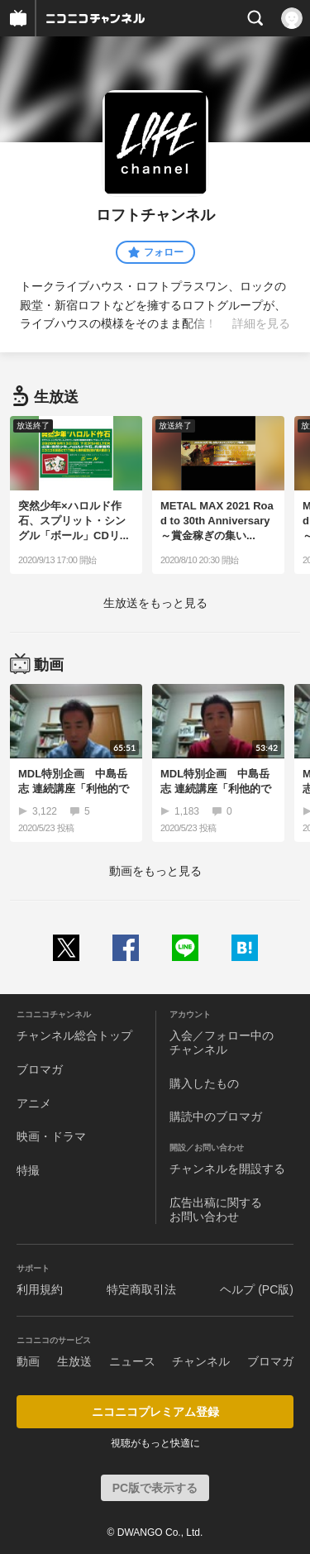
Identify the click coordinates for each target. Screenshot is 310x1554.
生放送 (74, 1361)
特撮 (28, 1170)
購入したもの (204, 1083)
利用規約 (40, 1289)
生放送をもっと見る (155, 603)
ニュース (132, 1361)
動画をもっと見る (155, 870)
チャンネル (201, 1361)
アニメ (34, 1103)
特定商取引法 (141, 1289)
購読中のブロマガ (215, 1116)
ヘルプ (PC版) (256, 1289)
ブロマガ (40, 1069)
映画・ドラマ (51, 1136)
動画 (28, 1361)
